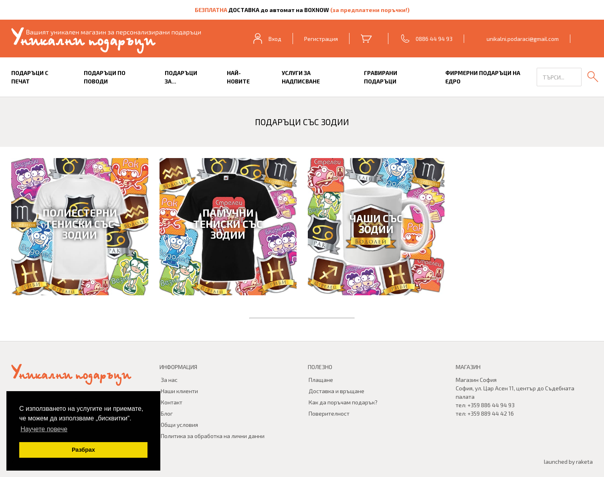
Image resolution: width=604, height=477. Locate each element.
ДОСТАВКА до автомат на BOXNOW (278, 9)
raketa (584, 461)
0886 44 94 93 (434, 38)
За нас (169, 379)
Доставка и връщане (336, 391)
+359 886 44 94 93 (491, 405)
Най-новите (238, 77)
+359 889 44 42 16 (490, 413)
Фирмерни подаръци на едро (482, 77)
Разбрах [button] (83, 450)
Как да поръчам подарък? (343, 402)
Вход (266, 38)
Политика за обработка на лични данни (213, 435)
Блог (167, 413)
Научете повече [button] (43, 429)
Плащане (321, 379)
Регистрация (321, 38)
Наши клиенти (179, 391)
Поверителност (329, 413)
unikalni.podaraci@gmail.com (523, 38)
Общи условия (179, 424)
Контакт (171, 402)
